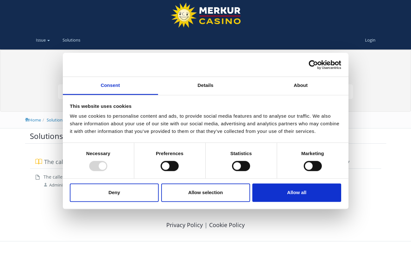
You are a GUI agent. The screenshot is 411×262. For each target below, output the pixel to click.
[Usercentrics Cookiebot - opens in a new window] (313, 64)
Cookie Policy (227, 225)
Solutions (71, 40)
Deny (114, 192)
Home (33, 120)
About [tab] (301, 85)
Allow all (297, 192)
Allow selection (205, 192)
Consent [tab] (110, 85)
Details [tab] (206, 85)
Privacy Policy (185, 225)
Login (370, 40)
